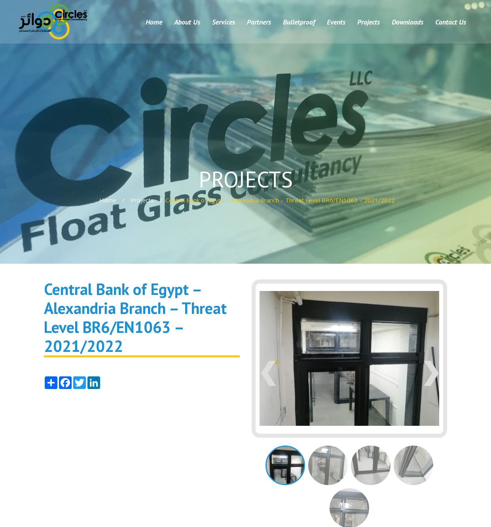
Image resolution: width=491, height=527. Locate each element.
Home (154, 21)
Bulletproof (299, 21)
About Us (187, 21)
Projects (368, 21)
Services (223, 21)
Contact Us (450, 21)
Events (336, 21)
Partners (259, 21)
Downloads (407, 21)
